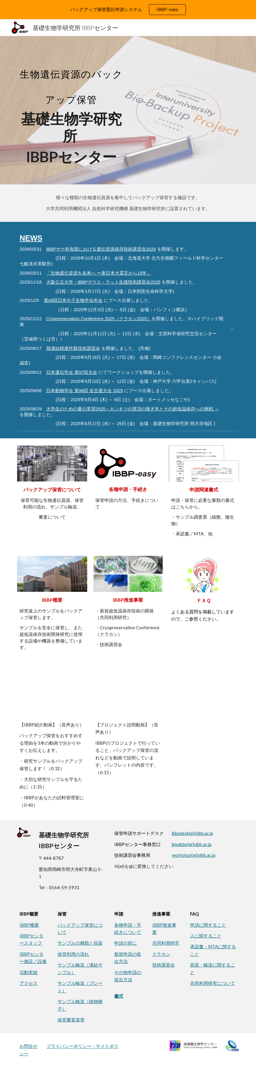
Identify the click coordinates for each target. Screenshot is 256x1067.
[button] (232, 330)
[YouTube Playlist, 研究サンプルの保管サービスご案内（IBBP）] (52, 693)
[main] (71, 110)
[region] (128, 9)
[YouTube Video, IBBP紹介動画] (128, 693)
